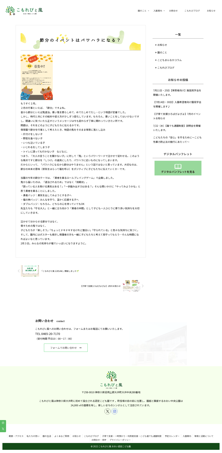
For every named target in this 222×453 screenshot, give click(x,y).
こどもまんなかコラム (169, 60)
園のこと (162, 52)
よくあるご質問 (61, 432)
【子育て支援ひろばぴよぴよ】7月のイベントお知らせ (177, 116)
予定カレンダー (172, 432)
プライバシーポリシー (120, 436)
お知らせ (162, 45)
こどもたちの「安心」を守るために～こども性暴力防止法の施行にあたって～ (177, 140)
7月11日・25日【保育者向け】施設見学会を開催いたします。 (177, 92)
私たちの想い (33, 432)
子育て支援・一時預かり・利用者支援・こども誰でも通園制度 (131, 432)
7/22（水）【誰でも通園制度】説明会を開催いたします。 (177, 128)
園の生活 (47, 432)
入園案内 (187, 432)
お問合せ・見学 (98, 436)
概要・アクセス (16, 432)
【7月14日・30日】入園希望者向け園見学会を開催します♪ (177, 104)
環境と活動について (204, 432)
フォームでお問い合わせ (67, 348)
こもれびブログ (165, 67)
